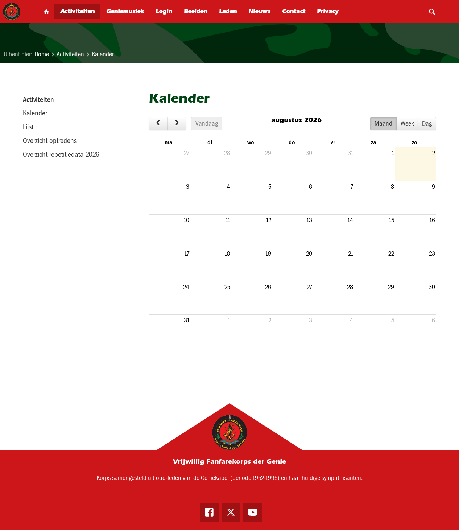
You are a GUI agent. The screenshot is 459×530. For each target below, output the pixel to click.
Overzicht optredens (50, 140)
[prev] (158, 124)
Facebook (207, 513)
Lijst (28, 126)
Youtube (255, 513)
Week (407, 123)
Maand (383, 123)
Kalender (103, 54)
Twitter (231, 513)
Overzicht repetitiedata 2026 (61, 154)
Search (432, 11)
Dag (427, 123)
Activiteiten (70, 54)
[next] (176, 124)
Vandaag (206, 123)
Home (41, 54)
